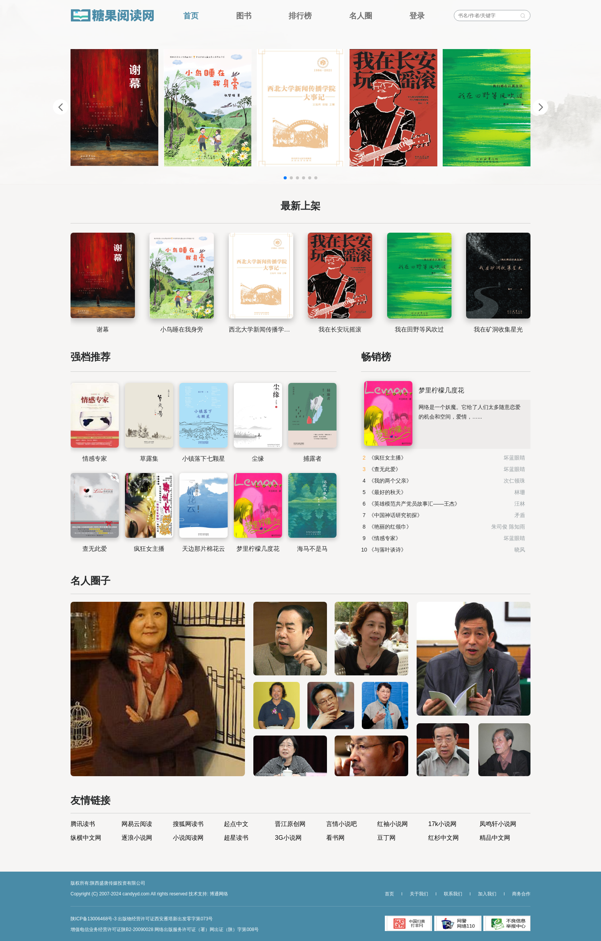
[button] (285, 177)
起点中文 (236, 824)
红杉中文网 (443, 838)
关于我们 (419, 894)
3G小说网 (288, 838)
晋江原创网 (290, 824)
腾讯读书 (83, 824)
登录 (417, 15)
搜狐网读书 (188, 824)
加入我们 (487, 894)
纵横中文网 (86, 838)
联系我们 (453, 894)
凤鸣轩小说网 (497, 824)
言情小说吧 (341, 824)
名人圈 (360, 15)
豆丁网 (386, 838)
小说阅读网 (188, 838)
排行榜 (300, 15)
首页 (191, 15)
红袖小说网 (392, 824)
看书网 (335, 838)
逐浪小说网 (137, 838)
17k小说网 (442, 824)
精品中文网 (494, 838)
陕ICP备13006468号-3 (94, 918)
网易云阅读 (137, 824)
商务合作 (521, 894)
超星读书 (236, 838)
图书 (243, 15)
